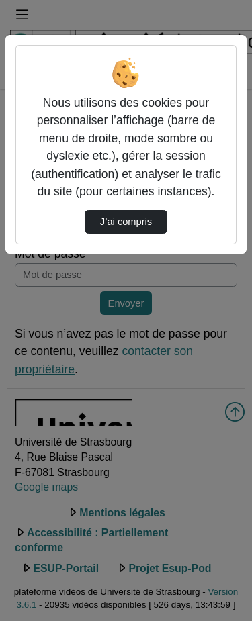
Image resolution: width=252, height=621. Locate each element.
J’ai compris (126, 221)
